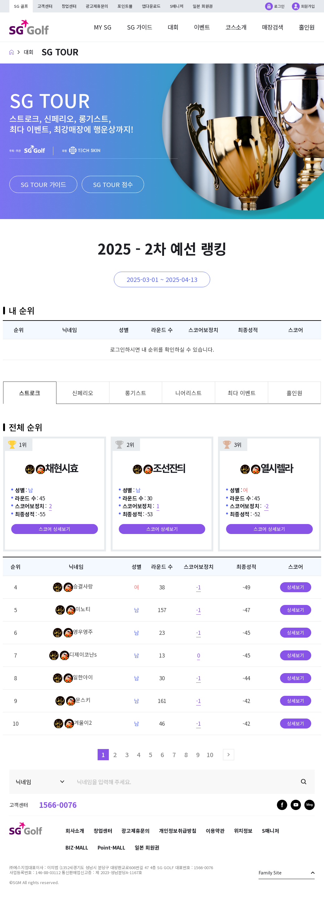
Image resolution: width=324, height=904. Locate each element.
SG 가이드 (139, 27)
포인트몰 (125, 6)
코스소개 (235, 27)
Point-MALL (111, 847)
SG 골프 (21, 6)
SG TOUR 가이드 (43, 184)
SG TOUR (60, 52)
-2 (266, 506)
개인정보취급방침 (177, 830)
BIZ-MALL (76, 847)
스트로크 (29, 393)
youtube (296, 805)
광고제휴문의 (97, 6)
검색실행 (303, 781)
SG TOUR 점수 (113, 184)
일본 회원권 (203, 6)
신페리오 (82, 393)
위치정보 (243, 830)
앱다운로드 (151, 6)
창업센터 (69, 6)
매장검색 (272, 27)
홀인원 (307, 27)
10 (209, 754)
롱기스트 (135, 393)
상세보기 (295, 587)
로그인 (279, 6)
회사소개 (74, 830)
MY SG (102, 27)
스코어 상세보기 (54, 529)
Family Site (270, 872)
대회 (172, 27)
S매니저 (177, 6)
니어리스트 (188, 393)
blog (309, 805)
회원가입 (308, 6)
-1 (198, 587)
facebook (282, 805)
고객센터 (44, 6)
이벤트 (202, 27)
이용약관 (215, 830)
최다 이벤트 (242, 393)
